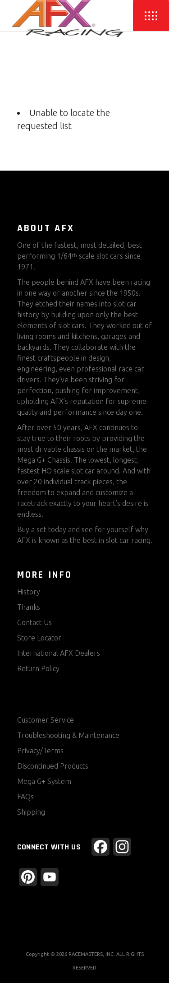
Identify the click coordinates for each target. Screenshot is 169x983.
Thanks (28, 607)
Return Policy (38, 668)
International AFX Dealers (58, 653)
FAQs (25, 797)
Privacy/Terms (40, 751)
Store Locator (39, 638)
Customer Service (45, 720)
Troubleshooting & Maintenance (68, 735)
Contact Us (34, 622)
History (28, 592)
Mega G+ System (44, 781)
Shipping (31, 812)
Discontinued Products (52, 766)
